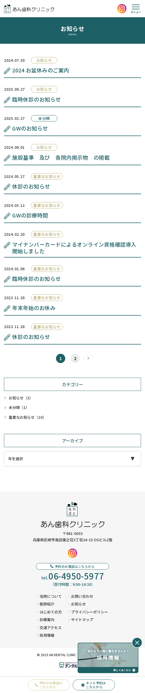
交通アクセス (49, 627)
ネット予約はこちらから (93, 685)
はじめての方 (49, 611)
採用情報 (45, 635)
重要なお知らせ (27, 417)
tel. (72, 576)
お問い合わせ (80, 596)
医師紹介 (45, 604)
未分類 (19, 407)
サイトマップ (80, 619)
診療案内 (45, 619)
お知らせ (21, 398)
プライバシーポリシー (88, 611)
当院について (49, 596)
